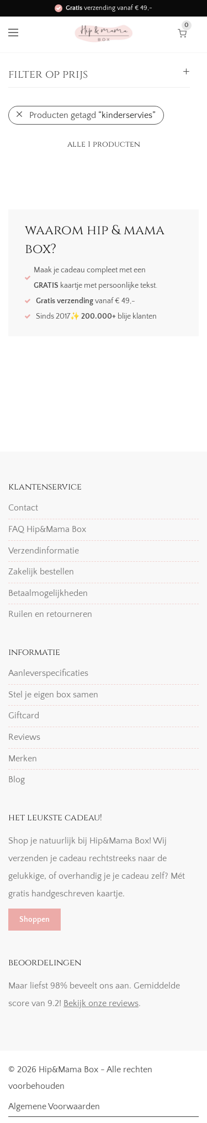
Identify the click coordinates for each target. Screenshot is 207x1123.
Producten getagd (92, 115)
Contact (23, 508)
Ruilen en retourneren (50, 614)
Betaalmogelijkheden (48, 593)
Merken (22, 759)
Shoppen (34, 919)
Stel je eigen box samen (53, 695)
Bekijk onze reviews (101, 1003)
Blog (16, 780)
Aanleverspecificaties (48, 673)
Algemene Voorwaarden (54, 1106)
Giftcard (23, 716)
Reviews (24, 737)
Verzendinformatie (43, 551)
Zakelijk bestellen (41, 572)
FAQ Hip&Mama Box (47, 529)
